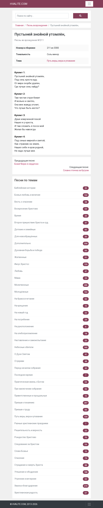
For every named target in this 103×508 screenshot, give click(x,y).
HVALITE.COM (18, 3)
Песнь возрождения (37, 25)
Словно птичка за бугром (76, 170)
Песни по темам (25, 180)
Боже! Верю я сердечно (26, 164)
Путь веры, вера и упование (61, 61)
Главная (19, 25)
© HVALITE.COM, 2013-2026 (23, 504)
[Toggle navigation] (89, 3)
